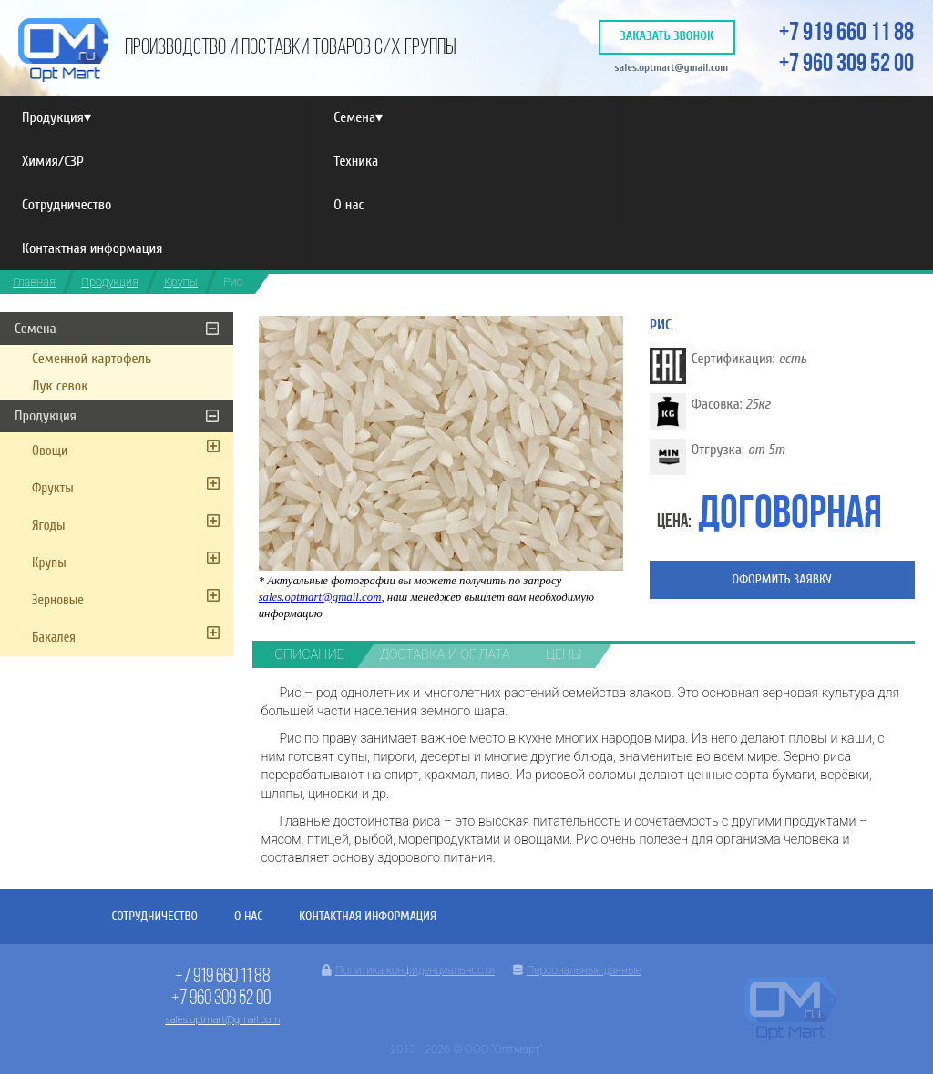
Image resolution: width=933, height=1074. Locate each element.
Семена (358, 117)
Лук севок (59, 386)
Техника (355, 161)
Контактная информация (92, 248)
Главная (34, 282)
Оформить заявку (782, 579)
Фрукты (53, 488)
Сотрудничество (66, 205)
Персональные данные (577, 970)
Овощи (49, 451)
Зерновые (58, 600)
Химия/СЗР (53, 161)
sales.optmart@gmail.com (671, 67)
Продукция (56, 117)
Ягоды (49, 525)
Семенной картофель (91, 358)
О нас (348, 205)
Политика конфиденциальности (408, 970)
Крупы (181, 282)
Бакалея (54, 637)
